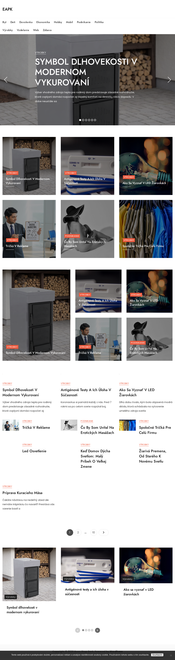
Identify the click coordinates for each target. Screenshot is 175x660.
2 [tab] (83, 120)
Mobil (69, 22)
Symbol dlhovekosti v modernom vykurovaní (86, 72)
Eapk (7, 9)
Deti (12, 22)
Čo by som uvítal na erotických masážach (143, 350)
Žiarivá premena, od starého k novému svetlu (152, 457)
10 (94, 533)
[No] (171, 655)
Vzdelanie (23, 30)
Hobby (58, 22)
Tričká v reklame (90, 353)
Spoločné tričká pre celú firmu (143, 246)
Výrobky (7, 30)
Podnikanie (84, 22)
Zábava (47, 30)
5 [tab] (92, 120)
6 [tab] (95, 120)
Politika (99, 22)
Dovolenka (26, 22)
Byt (4, 22)
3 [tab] (86, 120)
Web (36, 30)
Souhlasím (157, 655)
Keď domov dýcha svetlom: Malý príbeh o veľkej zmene (95, 459)
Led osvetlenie (34, 452)
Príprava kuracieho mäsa (22, 494)
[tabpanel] (87, 79)
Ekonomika (43, 22)
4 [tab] (89, 120)
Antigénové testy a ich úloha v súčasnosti (98, 302)
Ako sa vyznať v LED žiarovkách (144, 183)
